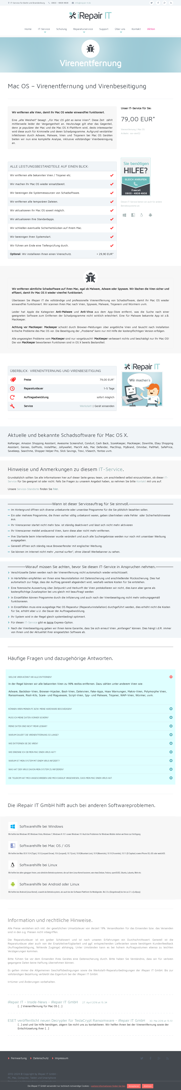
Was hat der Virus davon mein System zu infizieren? (36, 769)
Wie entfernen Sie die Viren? (23, 743)
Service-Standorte (28, 489)
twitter (151, 3)
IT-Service (44, 28)
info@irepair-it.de (83, 3)
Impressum (61, 1058)
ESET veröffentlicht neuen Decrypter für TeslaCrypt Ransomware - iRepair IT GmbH (76, 1020)
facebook (158, 3)
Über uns (120, 28)
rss (171, 3)
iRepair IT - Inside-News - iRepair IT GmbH (43, 1002)
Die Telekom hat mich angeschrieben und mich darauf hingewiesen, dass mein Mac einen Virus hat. (60, 778)
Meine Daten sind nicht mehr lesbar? (27, 726)
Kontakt (136, 28)
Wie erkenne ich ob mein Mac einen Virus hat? (32, 752)
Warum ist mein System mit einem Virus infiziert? (34, 761)
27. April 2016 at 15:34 (94, 1002)
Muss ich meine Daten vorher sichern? (28, 717)
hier (55, 489)
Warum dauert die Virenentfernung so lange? (33, 735)
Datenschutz (41, 1058)
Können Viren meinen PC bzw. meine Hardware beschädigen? (40, 709)
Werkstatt (86, 406)
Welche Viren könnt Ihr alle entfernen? (30, 677)
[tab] (90, 677)
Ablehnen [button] (148, 1086)
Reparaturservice (83, 28)
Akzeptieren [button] (134, 1086)
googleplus (164, 3)
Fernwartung (19, 1058)
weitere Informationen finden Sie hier (108, 1086)
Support (103, 28)
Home (28, 28)
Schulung (61, 28)
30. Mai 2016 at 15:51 (161, 1020)
